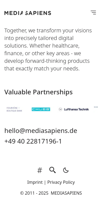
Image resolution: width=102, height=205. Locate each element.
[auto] (64, 170)
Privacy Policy (61, 182)
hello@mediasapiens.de (40, 130)
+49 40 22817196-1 (33, 140)
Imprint (35, 182)
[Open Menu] (93, 12)
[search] (52, 170)
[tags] (39, 170)
